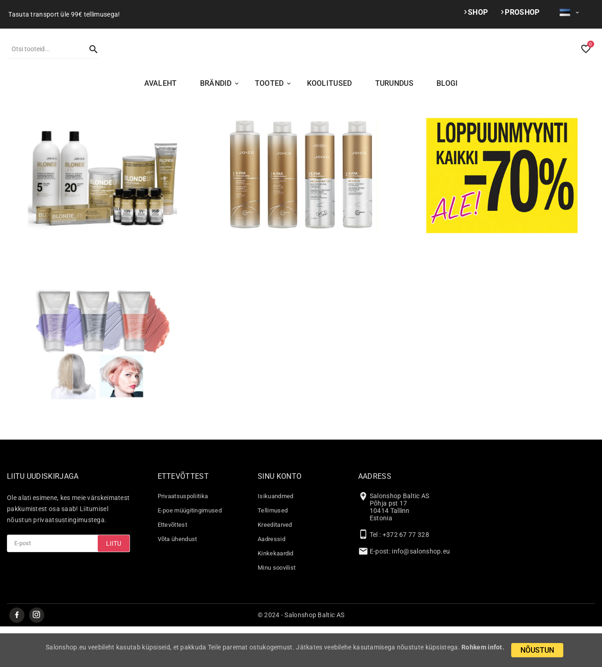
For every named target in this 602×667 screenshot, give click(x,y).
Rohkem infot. (482, 647)
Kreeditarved (275, 564)
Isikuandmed (275, 535)
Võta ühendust (177, 578)
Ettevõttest (172, 564)
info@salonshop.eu (421, 591)
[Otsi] (43, 69)
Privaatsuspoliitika (183, 535)
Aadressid (271, 578)
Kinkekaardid (276, 593)
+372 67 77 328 (406, 574)
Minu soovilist (276, 607)
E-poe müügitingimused (190, 550)
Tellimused (273, 550)
